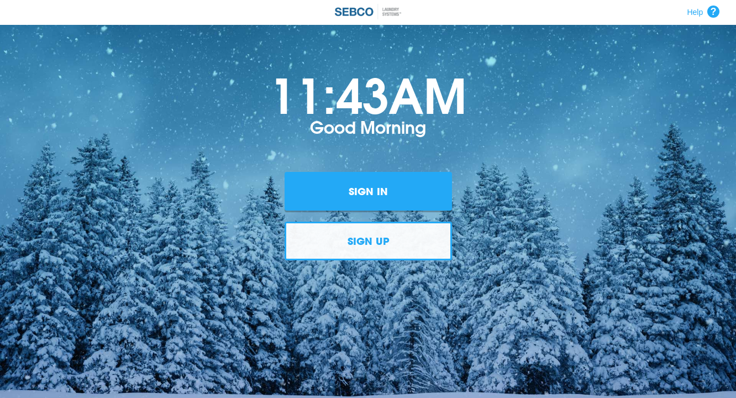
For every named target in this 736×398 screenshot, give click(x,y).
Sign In (368, 191)
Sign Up (368, 241)
